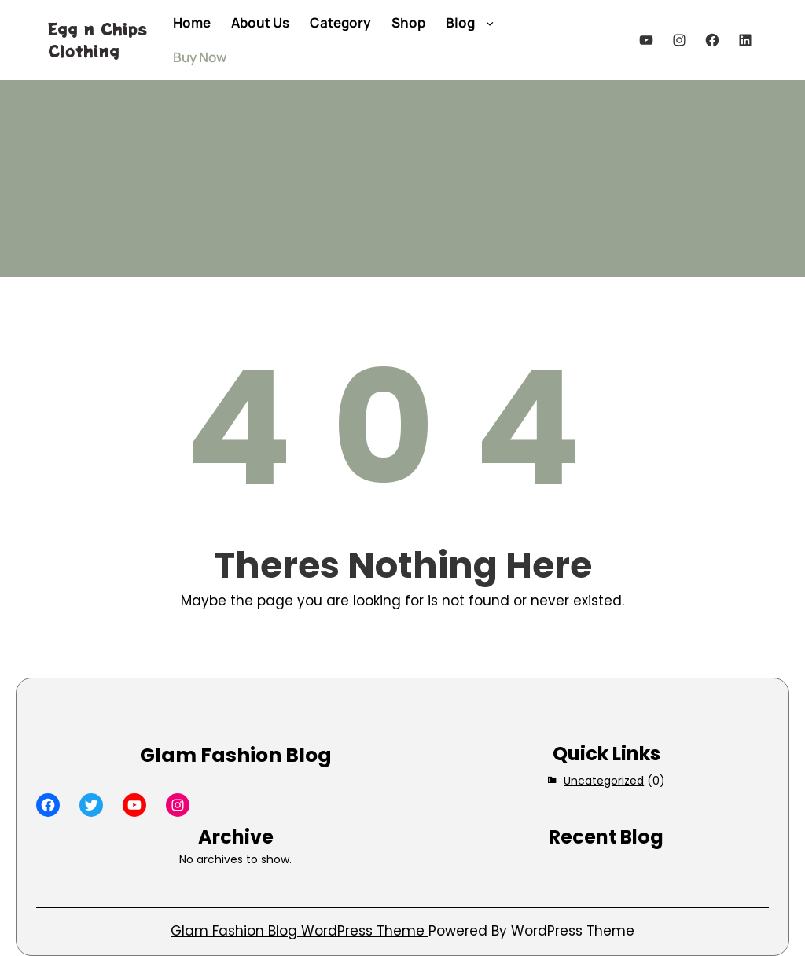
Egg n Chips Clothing (97, 39)
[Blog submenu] (490, 23)
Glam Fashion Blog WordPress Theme (299, 930)
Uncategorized (604, 781)
